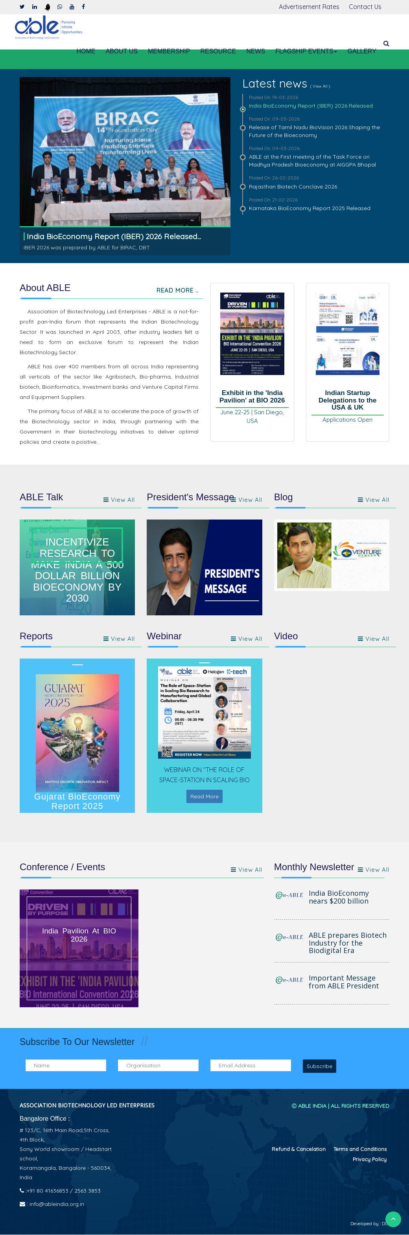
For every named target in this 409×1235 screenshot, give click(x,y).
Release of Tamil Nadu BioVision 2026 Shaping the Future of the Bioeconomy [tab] (316, 127)
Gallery (361, 51)
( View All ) (320, 86)
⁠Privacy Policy (370, 1159)
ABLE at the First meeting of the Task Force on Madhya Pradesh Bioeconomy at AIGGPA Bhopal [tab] (316, 156)
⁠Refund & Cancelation (299, 1149)
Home (85, 51)
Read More (204, 797)
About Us (121, 51)
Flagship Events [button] (306, 51)
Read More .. (178, 291)
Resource (218, 51)
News (255, 51)
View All (373, 500)
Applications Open (347, 420)
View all (119, 500)
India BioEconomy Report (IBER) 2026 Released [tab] (316, 101)
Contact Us (365, 7)
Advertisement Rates (309, 7)
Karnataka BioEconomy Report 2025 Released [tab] (316, 204)
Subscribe (319, 1066)
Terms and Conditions (360, 1149)
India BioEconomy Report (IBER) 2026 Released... (115, 236)
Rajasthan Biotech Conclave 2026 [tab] (316, 182)
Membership (169, 51)
